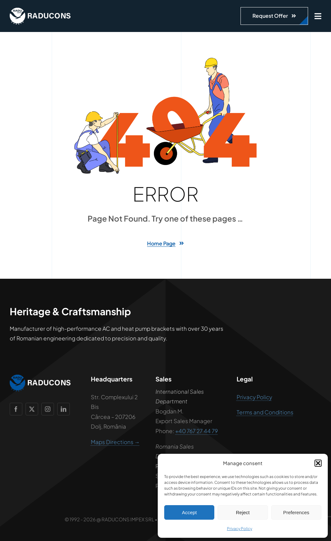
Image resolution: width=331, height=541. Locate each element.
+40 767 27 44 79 (196, 430)
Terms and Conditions (265, 412)
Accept (189, 512)
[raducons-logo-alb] (40, 10)
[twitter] (32, 409)
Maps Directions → (115, 441)
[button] (318, 463)
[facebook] (16, 409)
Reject (243, 512)
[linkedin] (63, 409)
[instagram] (47, 409)
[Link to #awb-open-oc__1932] (318, 16)
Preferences (296, 512)
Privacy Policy (239, 528)
